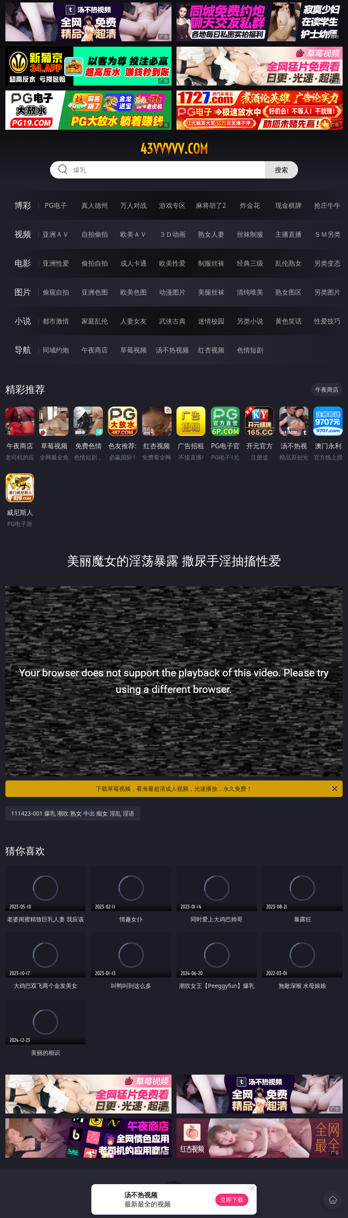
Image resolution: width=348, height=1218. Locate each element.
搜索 (281, 169)
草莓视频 (133, 349)
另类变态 (327, 263)
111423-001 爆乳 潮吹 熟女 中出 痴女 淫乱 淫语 (72, 813)
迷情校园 (211, 321)
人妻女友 (133, 321)
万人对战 (133, 205)
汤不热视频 (172, 349)
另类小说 (250, 321)
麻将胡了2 (211, 205)
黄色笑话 (288, 321)
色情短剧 (250, 349)
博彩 (22, 205)
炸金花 (250, 205)
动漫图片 (172, 292)
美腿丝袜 (211, 292)
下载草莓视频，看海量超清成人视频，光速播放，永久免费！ (217, 789)
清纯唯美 (250, 292)
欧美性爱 (172, 263)
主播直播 (288, 234)
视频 (22, 234)
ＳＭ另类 (327, 234)
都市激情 (56, 321)
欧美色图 (133, 292)
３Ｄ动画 (172, 234)
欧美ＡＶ (133, 234)
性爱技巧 (327, 321)
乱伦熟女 (288, 263)
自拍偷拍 (94, 234)
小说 (22, 320)
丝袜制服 (250, 234)
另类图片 (327, 292)
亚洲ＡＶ (56, 234)
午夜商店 (94, 349)
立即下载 (231, 1200)
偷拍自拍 (94, 263)
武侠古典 (172, 321)
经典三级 (250, 263)
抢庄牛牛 (327, 205)
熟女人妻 (211, 234)
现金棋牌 (288, 205)
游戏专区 (172, 205)
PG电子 (56, 205)
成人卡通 (133, 263)
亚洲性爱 (56, 263)
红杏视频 (211, 349)
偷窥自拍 (56, 292)
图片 (22, 291)
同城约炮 (56, 349)
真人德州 (94, 205)
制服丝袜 (211, 263)
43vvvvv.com (174, 148)
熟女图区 (288, 292)
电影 (22, 263)
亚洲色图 (94, 292)
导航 (22, 349)
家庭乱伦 (94, 321)
